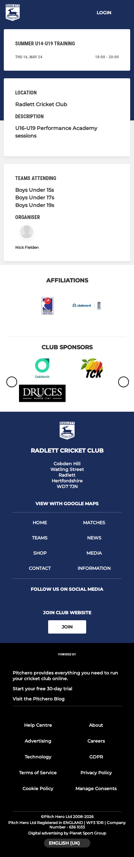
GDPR (96, 757)
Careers (96, 741)
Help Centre (38, 725)
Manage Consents (96, 788)
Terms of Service (38, 773)
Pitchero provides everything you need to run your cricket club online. (65, 675)
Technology (38, 757)
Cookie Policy (37, 788)
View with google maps (67, 503)
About (96, 725)
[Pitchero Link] (67, 663)
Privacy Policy (96, 773)
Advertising (38, 741)
